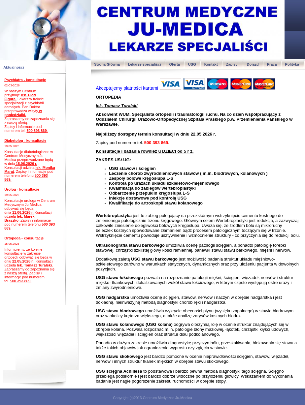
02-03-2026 (11, 85)
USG (192, 64)
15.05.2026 (11, 243)
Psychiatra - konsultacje (25, 80)
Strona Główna (107, 64)
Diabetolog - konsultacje (25, 140)
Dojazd (253, 64)
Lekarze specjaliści (144, 64)
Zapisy (232, 64)
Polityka (292, 64)
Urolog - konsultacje (21, 189)
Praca (272, 64)
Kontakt (211, 64)
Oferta (174, 64)
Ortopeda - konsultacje (24, 238)
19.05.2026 (11, 146)
